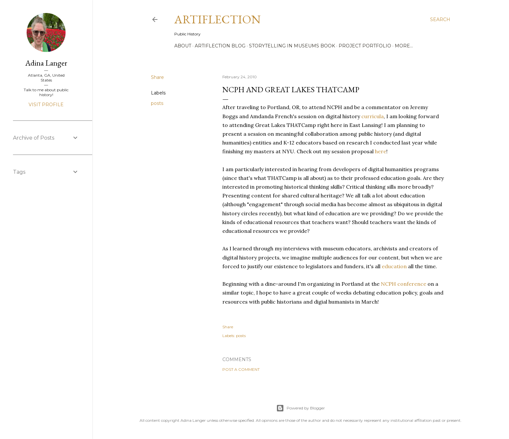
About (182, 46)
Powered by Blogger (300, 408)
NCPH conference (403, 284)
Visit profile (46, 104)
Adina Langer (46, 63)
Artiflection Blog (220, 46)
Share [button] (157, 77)
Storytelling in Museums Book (292, 46)
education (394, 266)
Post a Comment (241, 369)
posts (157, 103)
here (380, 151)
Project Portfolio (365, 46)
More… (404, 46)
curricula (372, 116)
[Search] (440, 19)
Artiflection (217, 19)
